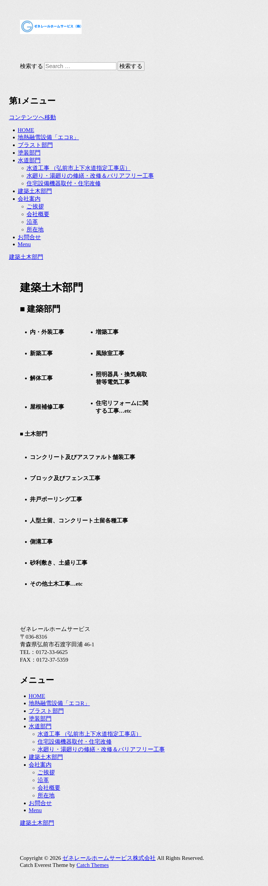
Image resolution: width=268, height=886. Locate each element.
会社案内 (29, 199)
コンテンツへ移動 (32, 117)
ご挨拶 (35, 206)
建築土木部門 (35, 191)
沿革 (32, 222)
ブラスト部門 (35, 145)
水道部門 (29, 160)
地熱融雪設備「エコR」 (48, 137)
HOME (26, 130)
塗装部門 (29, 152)
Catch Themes (93, 865)
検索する (31, 66)
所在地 (35, 229)
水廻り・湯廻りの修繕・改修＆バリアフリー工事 (90, 176)
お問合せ (29, 237)
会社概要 (38, 214)
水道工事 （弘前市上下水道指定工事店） (79, 168)
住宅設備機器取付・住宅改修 (64, 183)
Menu (24, 244)
